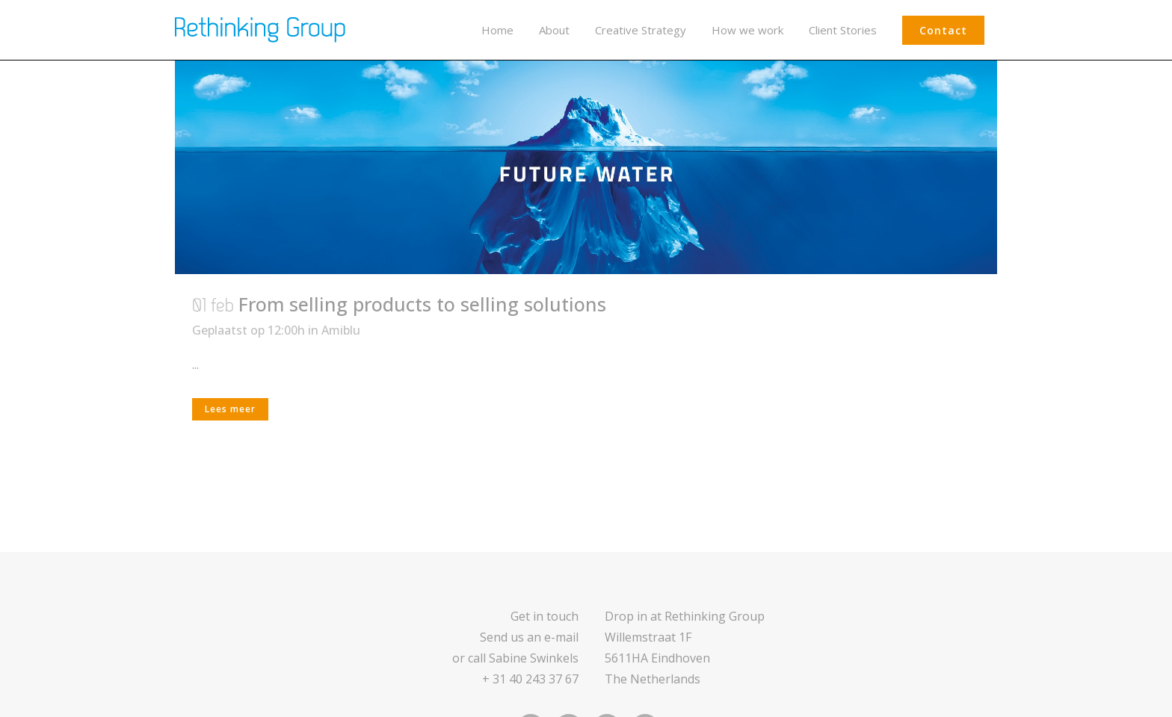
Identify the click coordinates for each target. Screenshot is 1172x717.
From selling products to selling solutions (422, 304)
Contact (943, 30)
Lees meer (230, 409)
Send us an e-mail (529, 637)
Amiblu (340, 330)
